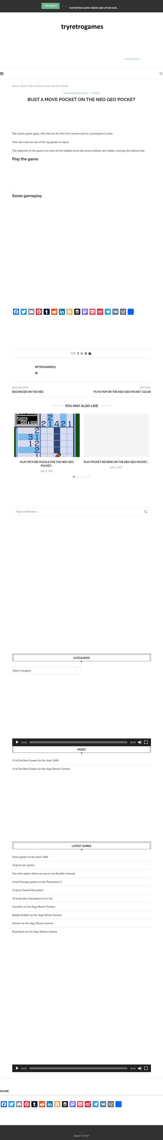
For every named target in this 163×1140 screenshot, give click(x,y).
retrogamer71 (45, 366)
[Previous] (62, 6)
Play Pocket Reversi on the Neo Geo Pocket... (116, 461)
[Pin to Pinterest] (86, 352)
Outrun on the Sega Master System (33, 922)
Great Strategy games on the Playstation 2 (37, 881)
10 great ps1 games (81, 6)
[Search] (161, 73)
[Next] (66, 6)
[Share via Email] (89, 352)
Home (15, 86)
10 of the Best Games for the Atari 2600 (35, 759)
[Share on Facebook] (78, 352)
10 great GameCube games (28, 889)
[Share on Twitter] (81, 352)
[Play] (17, 1067)
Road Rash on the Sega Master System (34, 931)
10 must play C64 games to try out (32, 897)
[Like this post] (74, 352)
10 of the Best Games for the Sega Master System (41, 768)
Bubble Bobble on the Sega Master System (37, 914)
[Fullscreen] (146, 1067)
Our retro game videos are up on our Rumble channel (43, 872)
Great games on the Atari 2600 (30, 856)
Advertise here (131, 58)
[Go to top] (81, 1135)
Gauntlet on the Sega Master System (33, 906)
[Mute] (140, 1067)
